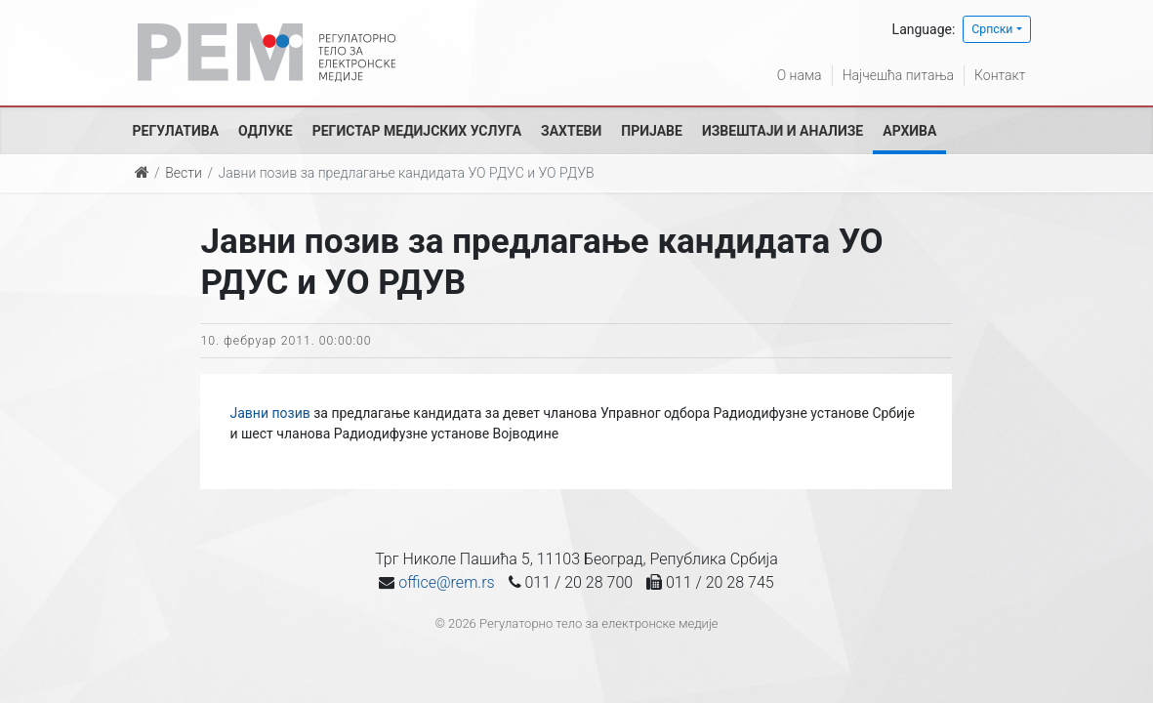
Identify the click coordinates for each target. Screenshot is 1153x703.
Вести (183, 173)
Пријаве (651, 131)
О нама (799, 75)
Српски (991, 29)
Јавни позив (269, 413)
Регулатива (176, 131)
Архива (909, 131)
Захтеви (571, 131)
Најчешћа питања (898, 75)
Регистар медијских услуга (416, 131)
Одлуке (265, 131)
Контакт (999, 75)
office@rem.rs (446, 582)
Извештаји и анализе (782, 131)
